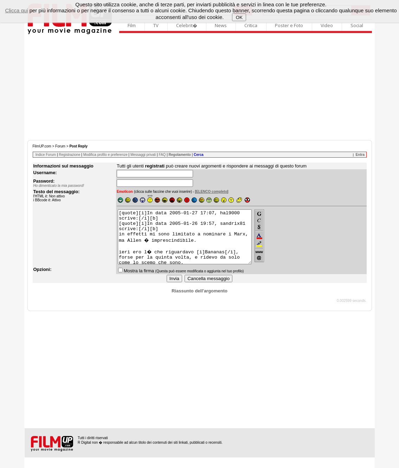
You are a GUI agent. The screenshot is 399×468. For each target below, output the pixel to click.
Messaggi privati (143, 155)
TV (156, 25)
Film (132, 25)
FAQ (162, 155)
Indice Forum (46, 155)
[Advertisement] (200, 87)
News (221, 25)
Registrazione (69, 155)
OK (239, 17)
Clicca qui (16, 10)
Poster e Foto (289, 25)
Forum (60, 146)
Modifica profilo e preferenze (105, 155)
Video (327, 25)
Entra (360, 155)
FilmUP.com (42, 146)
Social (356, 25)
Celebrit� (186, 25)
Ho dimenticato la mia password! (58, 186)
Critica (250, 25)
